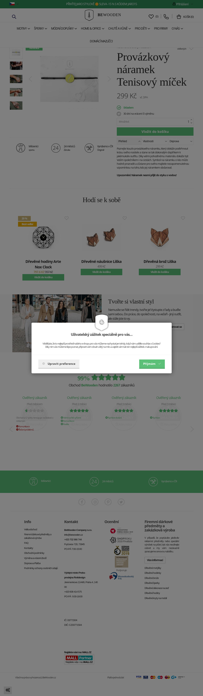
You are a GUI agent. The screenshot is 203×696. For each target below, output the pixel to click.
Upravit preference (58, 364)
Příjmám (152, 364)
